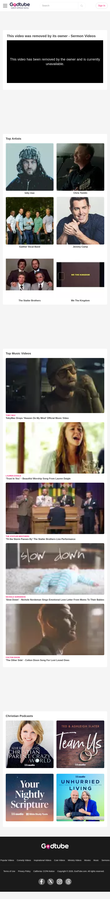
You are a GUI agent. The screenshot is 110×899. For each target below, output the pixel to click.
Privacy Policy (24, 871)
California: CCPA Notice (44, 871)
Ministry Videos (74, 860)
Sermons (106, 860)
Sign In (101, 5)
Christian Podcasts (19, 716)
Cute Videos (59, 860)
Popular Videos (7, 860)
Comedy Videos (24, 860)
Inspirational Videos (42, 860)
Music (96, 860)
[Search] (81, 5)
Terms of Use (9, 871)
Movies (87, 860)
